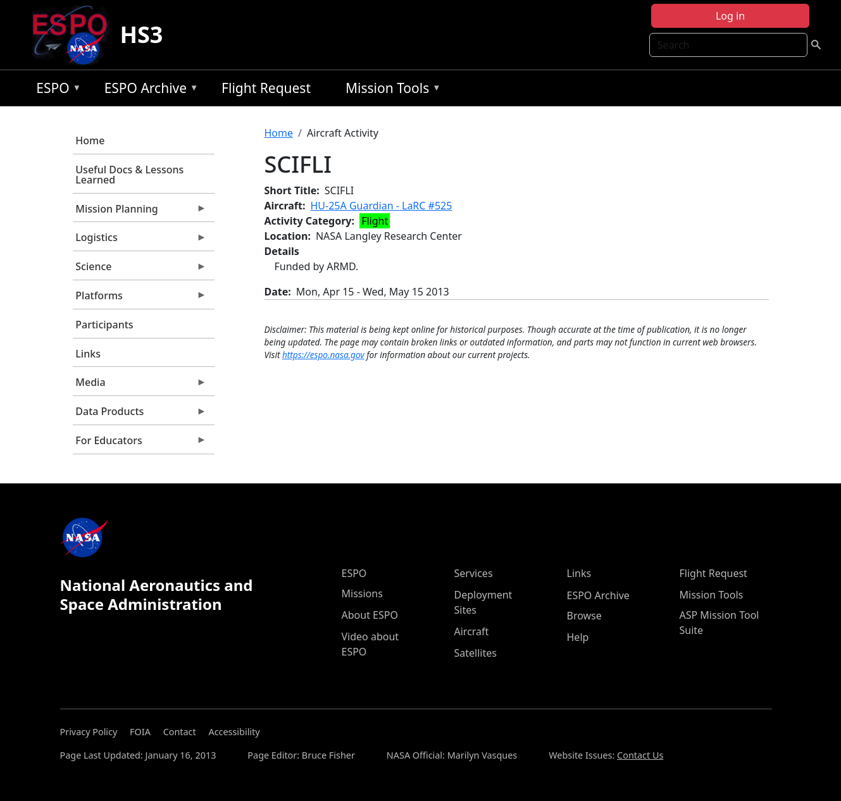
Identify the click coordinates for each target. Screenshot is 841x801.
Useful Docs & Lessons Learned (129, 175)
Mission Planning (140, 212)
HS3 (141, 34)
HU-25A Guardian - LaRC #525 (381, 206)
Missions (362, 593)
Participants (104, 325)
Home (89, 140)
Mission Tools (390, 90)
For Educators (140, 443)
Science (140, 269)
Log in (730, 16)
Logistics (140, 240)
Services (473, 573)
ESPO (55, 90)
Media (140, 385)
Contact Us (640, 755)
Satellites (475, 653)
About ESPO (370, 615)
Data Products (140, 414)
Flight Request (266, 88)
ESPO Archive (148, 90)
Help (578, 637)
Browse (584, 616)
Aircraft (471, 631)
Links (88, 354)
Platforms (140, 299)
